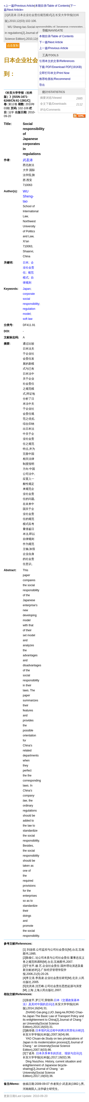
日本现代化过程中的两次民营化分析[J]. (60, 1030)
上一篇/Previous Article (53, 48)
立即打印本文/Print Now (54, 73)
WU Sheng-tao (28, 196)
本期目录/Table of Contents (56, 36)
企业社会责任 (28, 267)
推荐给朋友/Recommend (54, 79)
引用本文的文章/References (57, 61)
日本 (25, 262)
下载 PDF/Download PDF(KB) (60, 67)
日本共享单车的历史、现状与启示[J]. (59, 1053)
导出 (42, 85)
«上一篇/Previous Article (19, 5)
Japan (27, 288)
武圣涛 (28, 160)
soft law (28, 319)
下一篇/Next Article (51, 42)
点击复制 (13, 45)
